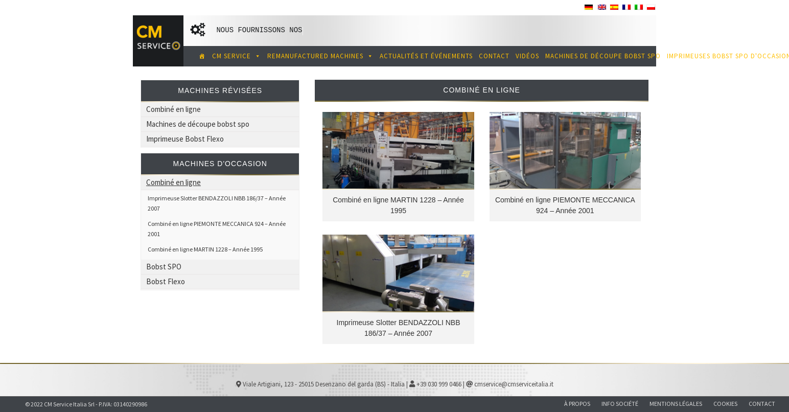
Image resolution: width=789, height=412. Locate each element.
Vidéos (527, 56)
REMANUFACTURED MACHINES (320, 56)
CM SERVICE (236, 56)
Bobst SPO (163, 266)
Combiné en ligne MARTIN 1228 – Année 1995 (205, 249)
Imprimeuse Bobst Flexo (185, 139)
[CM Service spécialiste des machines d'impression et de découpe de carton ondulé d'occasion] (200, 56)
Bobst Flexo (165, 281)
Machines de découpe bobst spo (197, 124)
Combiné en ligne (173, 109)
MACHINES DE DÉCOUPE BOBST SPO (603, 56)
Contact (494, 56)
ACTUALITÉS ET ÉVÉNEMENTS (426, 56)
